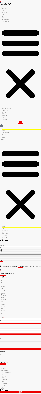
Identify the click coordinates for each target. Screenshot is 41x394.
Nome (0, 337)
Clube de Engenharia (5, 4)
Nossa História (3, 226)
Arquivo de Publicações (3, 300)
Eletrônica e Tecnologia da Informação (6, 9)
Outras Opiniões (3, 304)
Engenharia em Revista (3, 299)
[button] (20, 63)
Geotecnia (3, 17)
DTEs (1, 7)
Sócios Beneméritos (4, 134)
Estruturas (3, 14)
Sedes (3, 135)
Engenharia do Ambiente (5, 110)
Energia (3, 10)
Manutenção (3, 116)
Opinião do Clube (3, 303)
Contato (2, 239)
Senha (1, 320)
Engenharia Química (4, 112)
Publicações (2, 139)
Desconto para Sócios (4, 137)
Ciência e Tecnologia (4, 8)
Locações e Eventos (4, 235)
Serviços (2, 136)
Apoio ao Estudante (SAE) (5, 133)
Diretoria (3, 228)
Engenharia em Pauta (4, 237)
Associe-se (3, 129)
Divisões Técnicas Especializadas (5, 132)
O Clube (2, 128)
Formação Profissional (4, 114)
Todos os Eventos (3, 310)
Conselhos (3, 229)
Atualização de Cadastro (5, 138)
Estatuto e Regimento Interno (5, 233)
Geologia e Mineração (4, 16)
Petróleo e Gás (3, 18)
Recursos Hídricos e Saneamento (5, 19)
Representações (4, 231)
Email (0, 339)
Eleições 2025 (3, 130)
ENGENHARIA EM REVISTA (4, 6)
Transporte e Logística (4, 20)
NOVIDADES (2, 105)
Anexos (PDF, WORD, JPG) (3, 361)
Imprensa (2, 141)
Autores (2, 305)
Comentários (1, 356)
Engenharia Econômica (4, 12)
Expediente (2, 297)
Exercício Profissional (4, 15)
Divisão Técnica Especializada (4, 370)
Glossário (2, 301)
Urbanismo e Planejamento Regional (6, 21)
